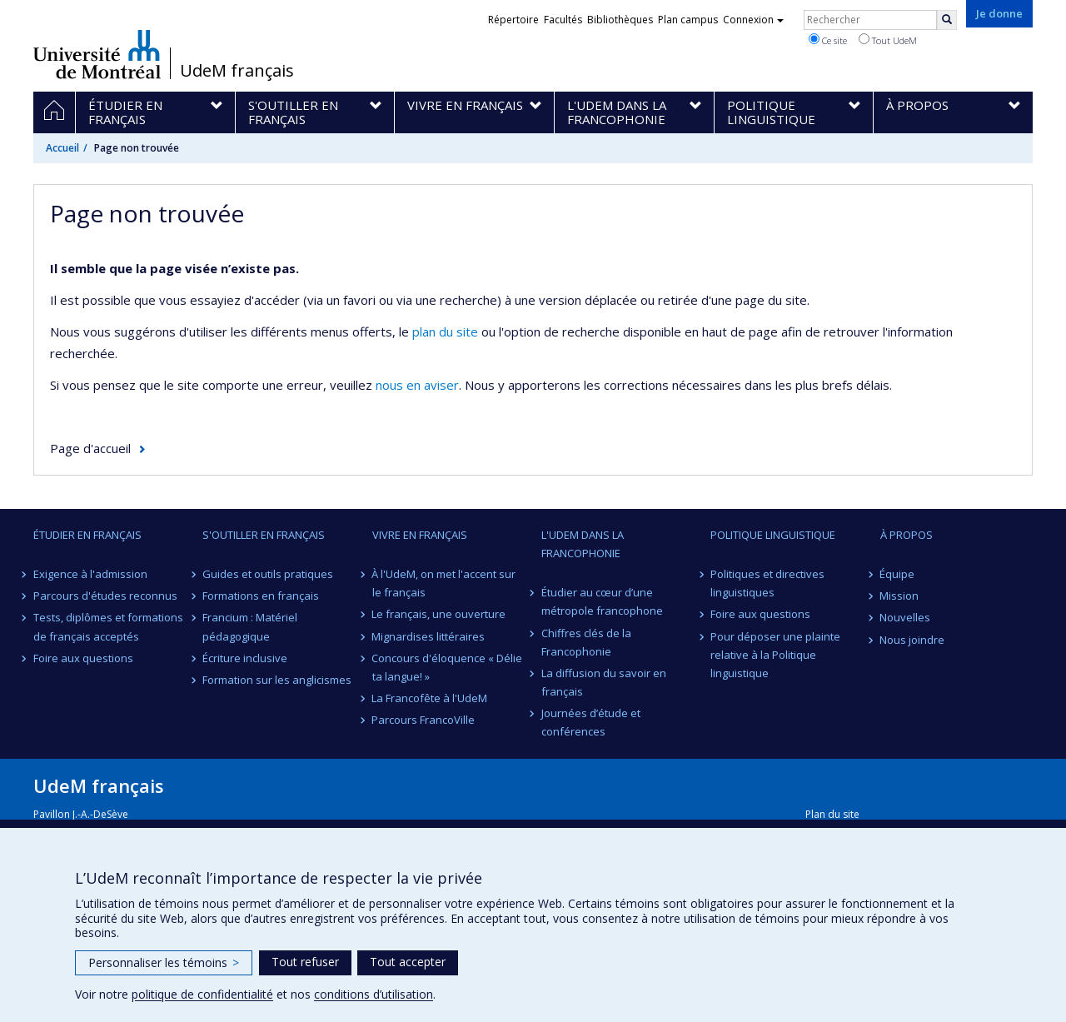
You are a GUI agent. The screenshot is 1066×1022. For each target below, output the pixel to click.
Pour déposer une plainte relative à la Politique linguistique (775, 655)
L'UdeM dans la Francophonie (582, 544)
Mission (899, 595)
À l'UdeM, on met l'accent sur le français (444, 583)
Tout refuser (305, 962)
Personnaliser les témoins (163, 962)
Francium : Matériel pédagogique (249, 626)
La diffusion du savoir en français (603, 682)
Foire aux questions (83, 658)
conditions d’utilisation (373, 994)
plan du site (445, 331)
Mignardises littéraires (429, 636)
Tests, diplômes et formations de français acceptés (108, 626)
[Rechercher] (947, 20)
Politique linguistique (772, 534)
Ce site (828, 40)
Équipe (897, 573)
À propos (906, 534)
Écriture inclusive (244, 658)
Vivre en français (419, 534)
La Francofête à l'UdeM (430, 697)
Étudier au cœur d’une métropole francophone (602, 601)
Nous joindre (912, 639)
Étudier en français (87, 534)
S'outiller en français (263, 534)
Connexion (753, 19)
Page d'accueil (90, 448)
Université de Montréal (97, 54)
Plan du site (832, 814)
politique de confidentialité (202, 994)
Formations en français (260, 595)
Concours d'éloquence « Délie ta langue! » (447, 667)
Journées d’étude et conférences (590, 722)
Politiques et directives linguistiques (767, 583)
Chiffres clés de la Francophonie (586, 642)
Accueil (62, 148)
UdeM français (237, 70)
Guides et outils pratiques (267, 573)
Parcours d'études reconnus (105, 595)
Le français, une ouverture (439, 613)
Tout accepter (408, 962)
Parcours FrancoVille (424, 719)
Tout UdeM (888, 40)
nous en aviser (417, 384)
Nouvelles (905, 617)
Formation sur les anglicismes (276, 679)
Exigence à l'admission (90, 573)
